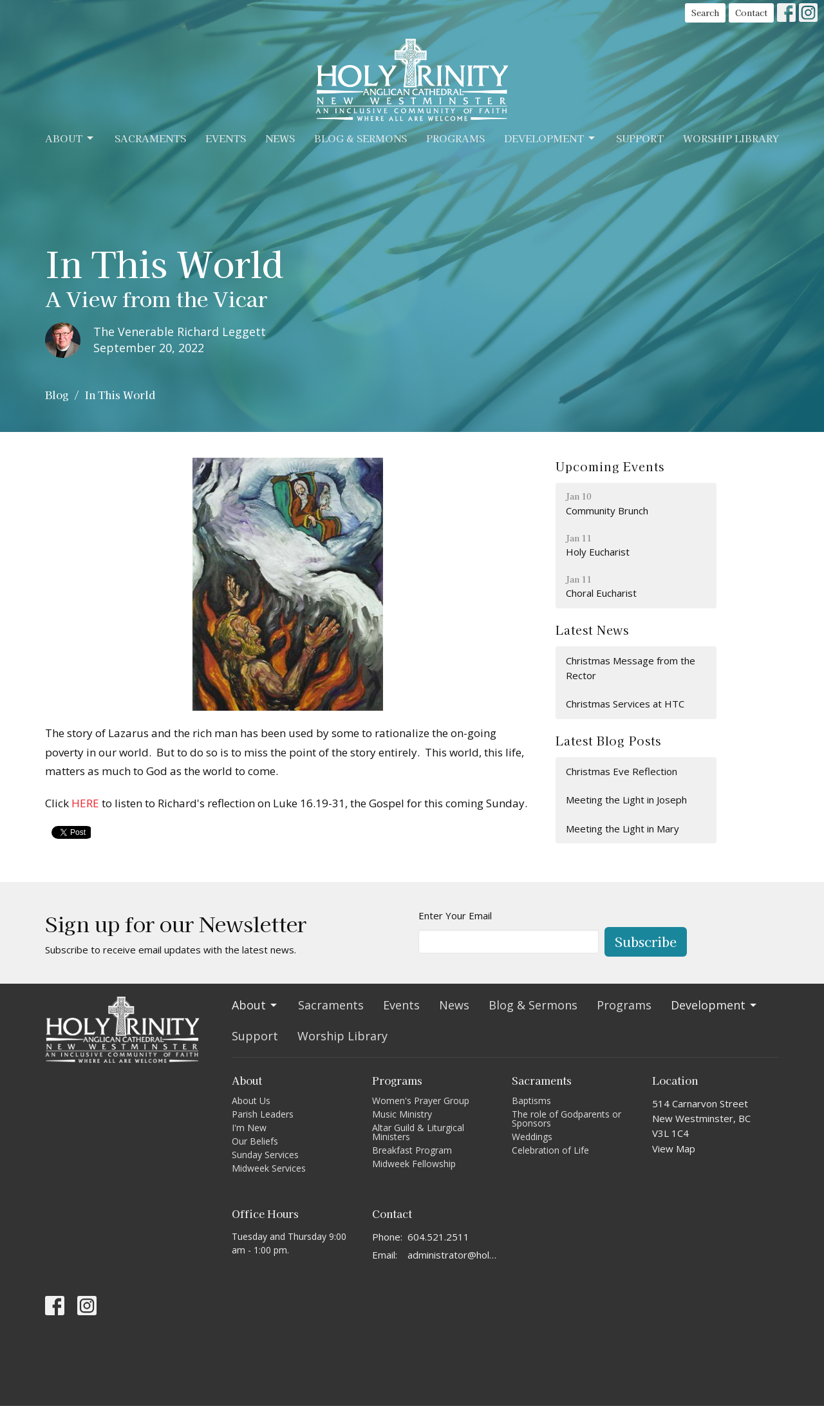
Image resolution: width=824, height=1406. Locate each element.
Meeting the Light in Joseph (626, 799)
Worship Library (731, 138)
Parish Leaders (263, 1114)
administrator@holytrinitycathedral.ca (453, 1254)
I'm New (249, 1127)
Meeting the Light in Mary (622, 828)
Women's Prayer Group (420, 1100)
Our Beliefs (255, 1141)
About (70, 138)
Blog (56, 394)
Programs (455, 138)
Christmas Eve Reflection (621, 771)
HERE (85, 803)
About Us (251, 1100)
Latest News (592, 629)
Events (225, 138)
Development (550, 138)
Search (705, 12)
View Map (673, 1148)
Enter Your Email (455, 915)
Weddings (532, 1136)
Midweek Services (269, 1168)
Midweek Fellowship (414, 1164)
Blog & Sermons (360, 138)
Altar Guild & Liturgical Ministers (418, 1132)
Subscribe (646, 941)
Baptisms (531, 1100)
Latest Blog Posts (608, 740)
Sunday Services (265, 1154)
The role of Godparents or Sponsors (566, 1118)
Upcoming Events (610, 466)
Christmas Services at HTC (625, 703)
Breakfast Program (412, 1150)
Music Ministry (402, 1114)
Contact (751, 12)
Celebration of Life (550, 1150)
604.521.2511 (438, 1236)
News (280, 138)
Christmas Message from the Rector (630, 668)
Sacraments (150, 138)
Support (640, 138)
